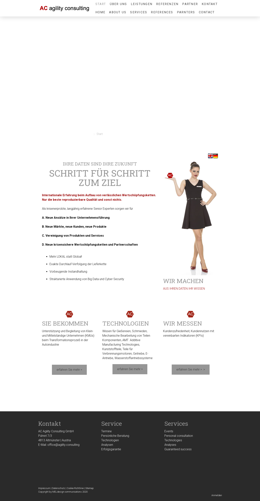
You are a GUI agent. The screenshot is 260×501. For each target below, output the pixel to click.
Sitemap (89, 488)
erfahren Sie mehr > (69, 369)
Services (138, 12)
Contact (207, 12)
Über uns (118, 4)
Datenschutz (58, 488)
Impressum (44, 488)
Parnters (186, 12)
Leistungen (141, 4)
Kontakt (210, 4)
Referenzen (167, 4)
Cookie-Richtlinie (75, 488)
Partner (190, 4)
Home (100, 12)
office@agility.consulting (63, 445)
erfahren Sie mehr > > (190, 369)
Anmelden (216, 495)
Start (100, 4)
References (162, 12)
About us (117, 12)
